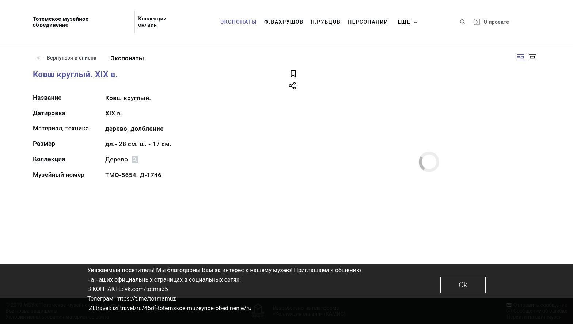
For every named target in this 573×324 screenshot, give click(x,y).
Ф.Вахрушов (283, 22)
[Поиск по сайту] (462, 22)
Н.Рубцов (326, 22)
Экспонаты (238, 22)
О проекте (496, 22)
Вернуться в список (66, 58)
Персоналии (368, 22)
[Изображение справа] (520, 57)
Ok (463, 285)
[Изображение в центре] (532, 57)
